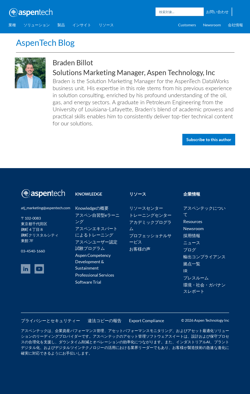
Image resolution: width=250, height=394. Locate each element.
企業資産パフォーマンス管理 (79, 330)
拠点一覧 (191, 263)
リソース (106, 25)
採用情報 (191, 235)
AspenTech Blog (45, 42)
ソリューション (36, 25)
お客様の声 (139, 248)
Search (199, 12)
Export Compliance (146, 320)
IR (185, 270)
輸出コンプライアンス (204, 256)
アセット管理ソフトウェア (145, 336)
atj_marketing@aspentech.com (45, 207)
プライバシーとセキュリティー (50, 320)
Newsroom (212, 25)
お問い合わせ (217, 11)
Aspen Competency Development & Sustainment (93, 261)
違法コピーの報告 (104, 320)
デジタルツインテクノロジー (79, 347)
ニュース (191, 242)
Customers (187, 25)
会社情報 (235, 25)
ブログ (189, 249)
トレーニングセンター (150, 215)
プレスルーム (196, 277)
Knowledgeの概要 (92, 208)
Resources (192, 221)
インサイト (81, 25)
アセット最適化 (201, 330)
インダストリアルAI (193, 342)
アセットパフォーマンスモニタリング (140, 330)
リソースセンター (146, 208)
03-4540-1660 (33, 251)
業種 (12, 25)
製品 (61, 25)
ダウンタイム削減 (74, 342)
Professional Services (94, 275)
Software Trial (88, 282)
